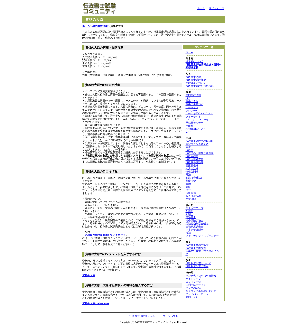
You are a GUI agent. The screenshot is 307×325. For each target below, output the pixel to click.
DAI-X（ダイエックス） (199, 113)
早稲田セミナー (194, 122)
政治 (188, 183)
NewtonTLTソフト (196, 128)
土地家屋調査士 (194, 226)
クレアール (192, 110)
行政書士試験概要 (196, 79)
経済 (188, 186)
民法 (188, 174)
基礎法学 (191, 180)
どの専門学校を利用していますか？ (105, 235)
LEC (188, 98)
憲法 (188, 147)
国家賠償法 (192, 165)
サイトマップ (216, 8)
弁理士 (189, 214)
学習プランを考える (197, 144)
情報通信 (191, 192)
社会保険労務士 (194, 220)
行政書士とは (193, 76)
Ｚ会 (188, 131)
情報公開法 (192, 171)
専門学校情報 (100, 26)
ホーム (201, 8)
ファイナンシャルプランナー (202, 235)
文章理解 (191, 199)
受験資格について (196, 82)
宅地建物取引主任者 (197, 223)
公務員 (189, 211)
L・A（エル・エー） (197, 119)
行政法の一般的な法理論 (200, 153)
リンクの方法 (193, 287)
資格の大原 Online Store (95, 303)
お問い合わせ (193, 297)
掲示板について (194, 61)
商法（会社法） (194, 177)
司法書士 (191, 217)
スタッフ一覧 (193, 281)
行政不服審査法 (194, 159)
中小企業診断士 (194, 229)
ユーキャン (192, 107)
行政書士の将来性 (196, 248)
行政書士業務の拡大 (197, 245)
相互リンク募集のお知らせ (201, 291)
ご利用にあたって (196, 284)
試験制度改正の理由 (197, 266)
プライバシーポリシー (198, 293)
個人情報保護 (193, 196)
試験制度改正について (198, 263)
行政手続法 (192, 156)
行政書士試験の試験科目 (200, 141)
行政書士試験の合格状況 (200, 85)
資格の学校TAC (194, 104)
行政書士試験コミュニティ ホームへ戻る (153, 315)
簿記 (188, 232)
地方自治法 (192, 168)
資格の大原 (88, 275)
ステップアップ (194, 208)
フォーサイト (193, 116)
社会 (188, 189)
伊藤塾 (189, 125)
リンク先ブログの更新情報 (201, 275)
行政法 (189, 150)
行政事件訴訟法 (194, 162)
